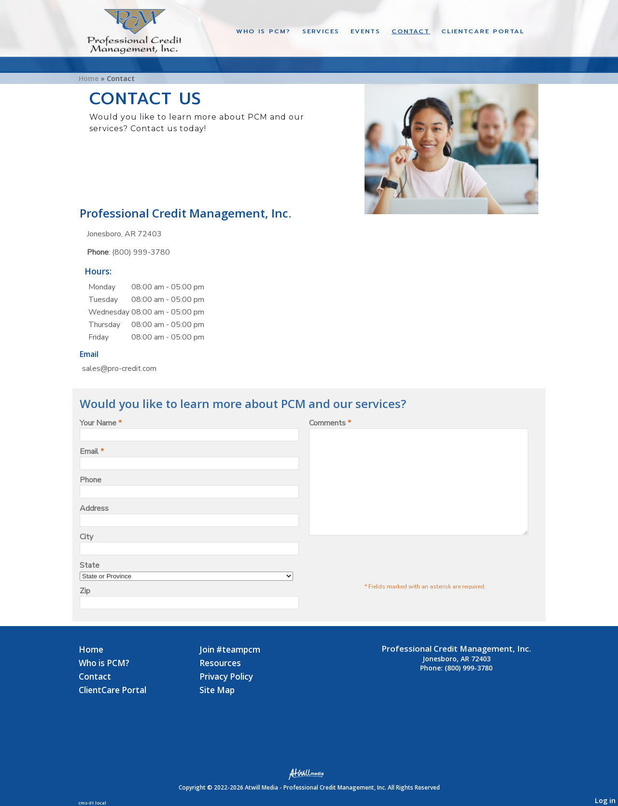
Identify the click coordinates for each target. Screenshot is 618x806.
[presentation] (382, 579)
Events (365, 31)
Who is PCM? (263, 31)
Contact (411, 31)
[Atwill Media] (309, 773)
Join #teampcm (229, 649)
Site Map (217, 690)
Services (320, 31)
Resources (220, 663)
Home (89, 78)
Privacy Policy (226, 676)
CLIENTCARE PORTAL (482, 31)
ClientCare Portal (112, 690)
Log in (605, 800)
